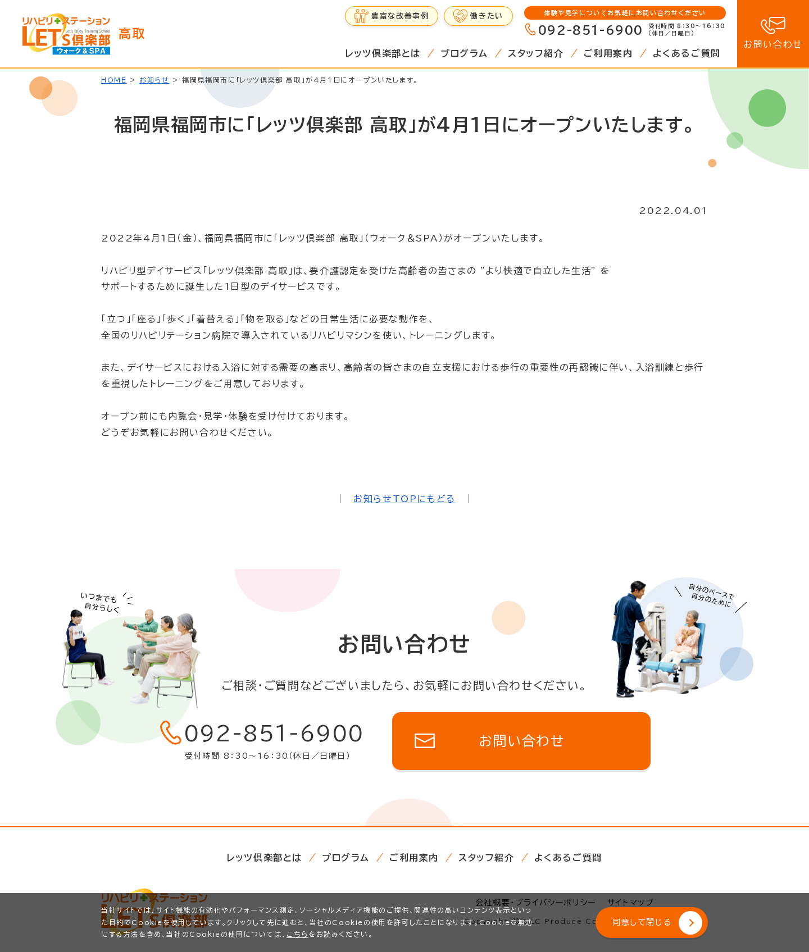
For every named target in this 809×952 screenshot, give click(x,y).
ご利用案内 (608, 53)
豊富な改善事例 (400, 16)
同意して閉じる (641, 922)
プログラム (464, 53)
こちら (297, 934)
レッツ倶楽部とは (383, 53)
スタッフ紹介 (536, 53)
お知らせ (154, 79)
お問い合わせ (773, 44)
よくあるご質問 (687, 53)
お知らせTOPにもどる (404, 498)
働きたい (486, 16)
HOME (113, 79)
